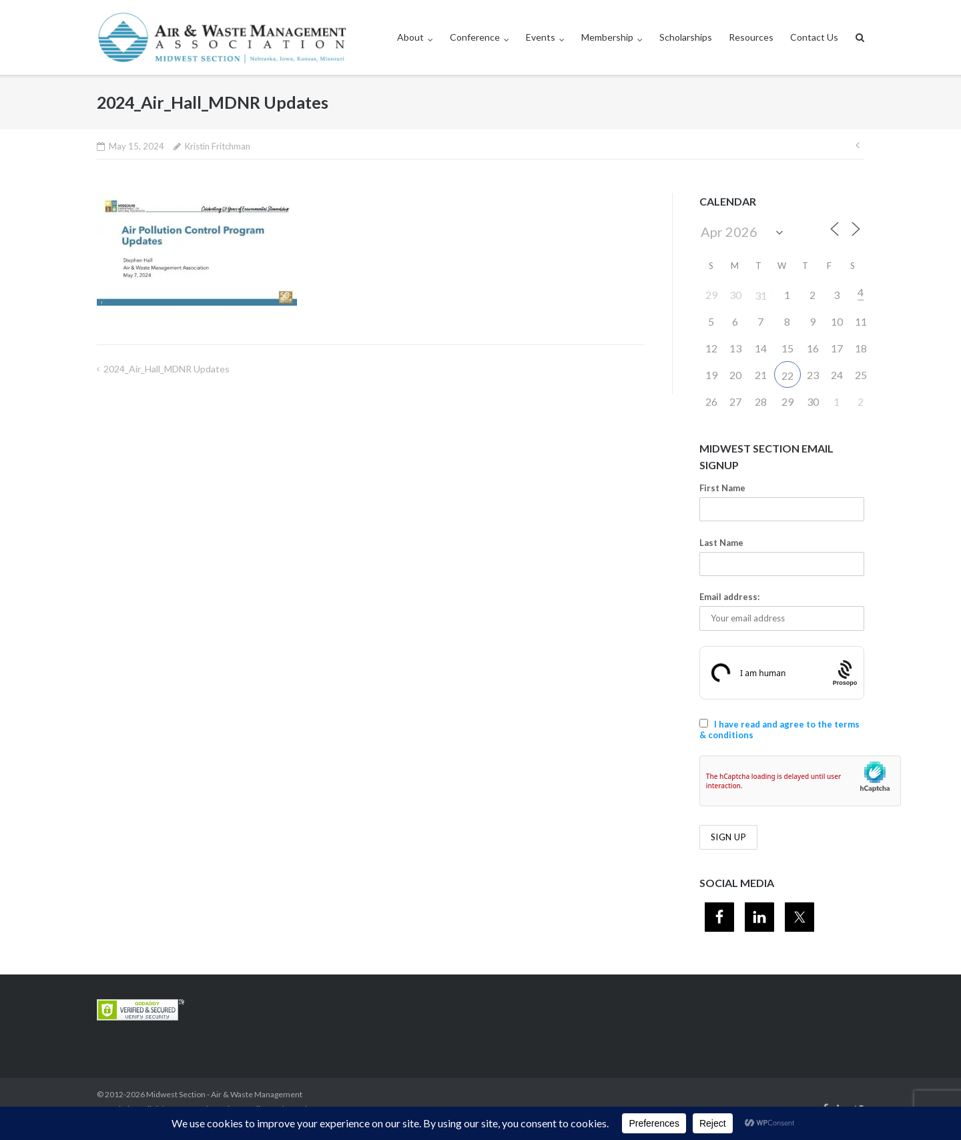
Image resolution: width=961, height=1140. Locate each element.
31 (761, 295)
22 (787, 375)
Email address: (729, 596)
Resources (751, 37)
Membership (607, 37)
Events (540, 37)
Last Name (721, 542)
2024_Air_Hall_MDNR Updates (166, 368)
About (410, 37)
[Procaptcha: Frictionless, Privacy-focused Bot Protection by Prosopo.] (845, 673)
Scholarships (685, 37)
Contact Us (814, 37)
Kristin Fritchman (217, 146)
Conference (475, 37)
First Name (722, 488)
